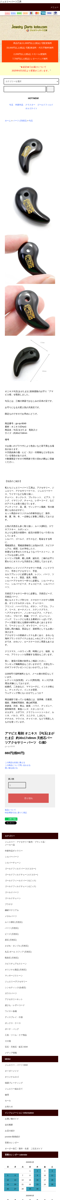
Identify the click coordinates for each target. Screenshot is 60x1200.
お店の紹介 (10, 1131)
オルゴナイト (31, 108)
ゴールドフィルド (45, 105)
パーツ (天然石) (20, 121)
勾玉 (11, 105)
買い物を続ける (11, 768)
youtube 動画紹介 (12, 1137)
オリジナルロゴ (12, 1077)
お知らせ (9, 1107)
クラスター (30, 105)
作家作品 (19, 105)
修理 (7, 1095)
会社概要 (9, 1125)
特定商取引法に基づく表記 (16, 813)
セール (8, 1101)
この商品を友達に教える (15, 762)
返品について (10, 810)
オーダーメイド (12, 1071)
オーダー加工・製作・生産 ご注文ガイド (24, 1149)
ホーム (8, 121)
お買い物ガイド (12, 1119)
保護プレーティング (14, 1083)
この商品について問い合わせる (18, 765)
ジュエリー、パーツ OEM (16, 1065)
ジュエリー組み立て (14, 1089)
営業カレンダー (12, 1143)
